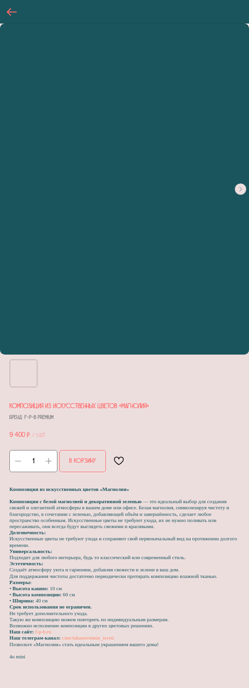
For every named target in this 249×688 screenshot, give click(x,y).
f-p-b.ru (43, 631)
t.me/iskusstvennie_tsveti (88, 638)
